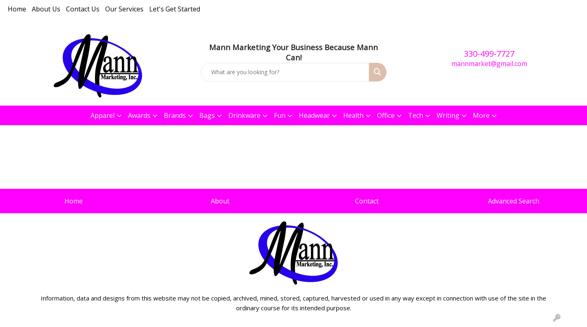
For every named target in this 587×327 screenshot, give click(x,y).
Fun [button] (279, 115)
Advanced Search (513, 201)
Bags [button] (207, 115)
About (220, 201)
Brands (175, 115)
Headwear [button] (314, 115)
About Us (46, 8)
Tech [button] (415, 115)
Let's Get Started (174, 8)
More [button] (481, 115)
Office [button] (386, 115)
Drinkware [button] (244, 115)
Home (17, 8)
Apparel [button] (102, 115)
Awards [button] (139, 115)
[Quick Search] (285, 72)
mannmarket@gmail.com (489, 63)
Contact (367, 201)
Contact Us (82, 8)
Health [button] (353, 115)
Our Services (124, 8)
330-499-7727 (489, 53)
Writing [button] (448, 115)
